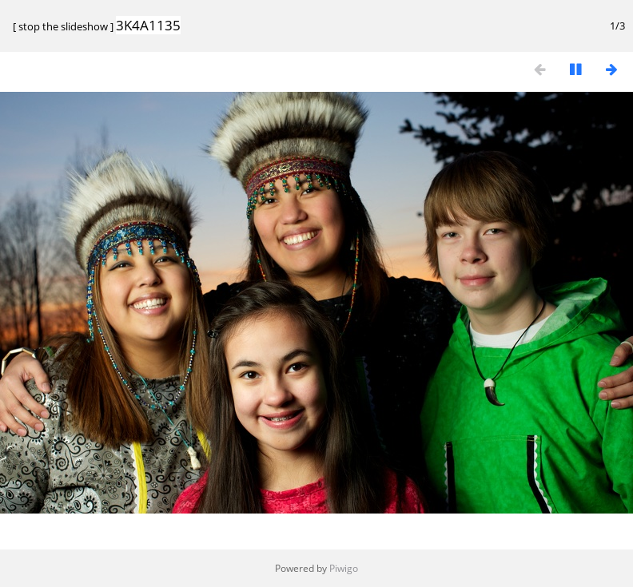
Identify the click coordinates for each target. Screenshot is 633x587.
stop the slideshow (63, 26)
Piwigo (343, 568)
